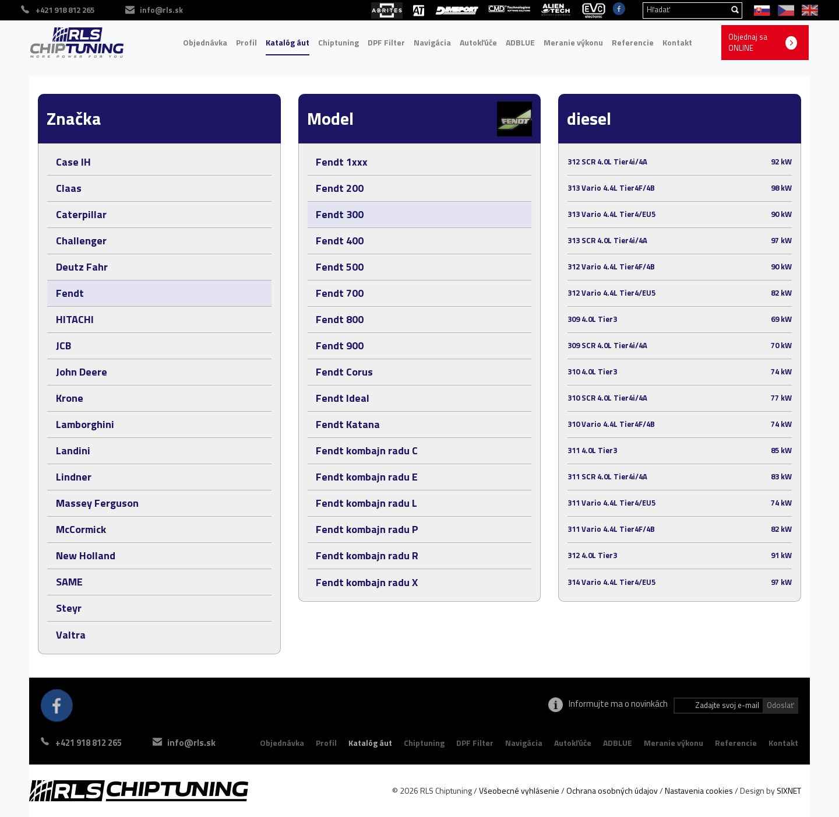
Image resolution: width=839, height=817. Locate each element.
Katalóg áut (287, 42)
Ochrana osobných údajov (612, 790)
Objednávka (205, 42)
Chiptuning (338, 42)
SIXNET (789, 790)
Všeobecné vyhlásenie (519, 790)
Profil (246, 42)
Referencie (633, 42)
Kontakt (677, 42)
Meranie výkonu (573, 42)
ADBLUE (520, 42)
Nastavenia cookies (699, 790)
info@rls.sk (191, 742)
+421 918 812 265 (88, 742)
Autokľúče (478, 42)
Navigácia (432, 42)
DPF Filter (386, 42)
